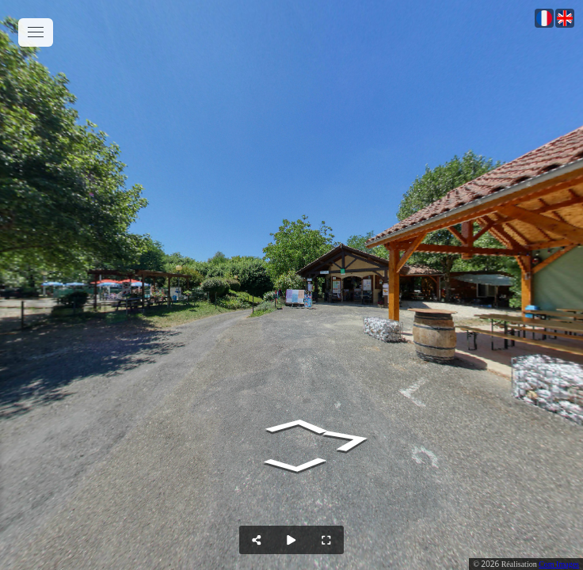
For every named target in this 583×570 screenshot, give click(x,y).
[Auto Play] (291, 540)
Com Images (559, 564)
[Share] (256, 540)
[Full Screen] (326, 540)
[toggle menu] (35, 32)
